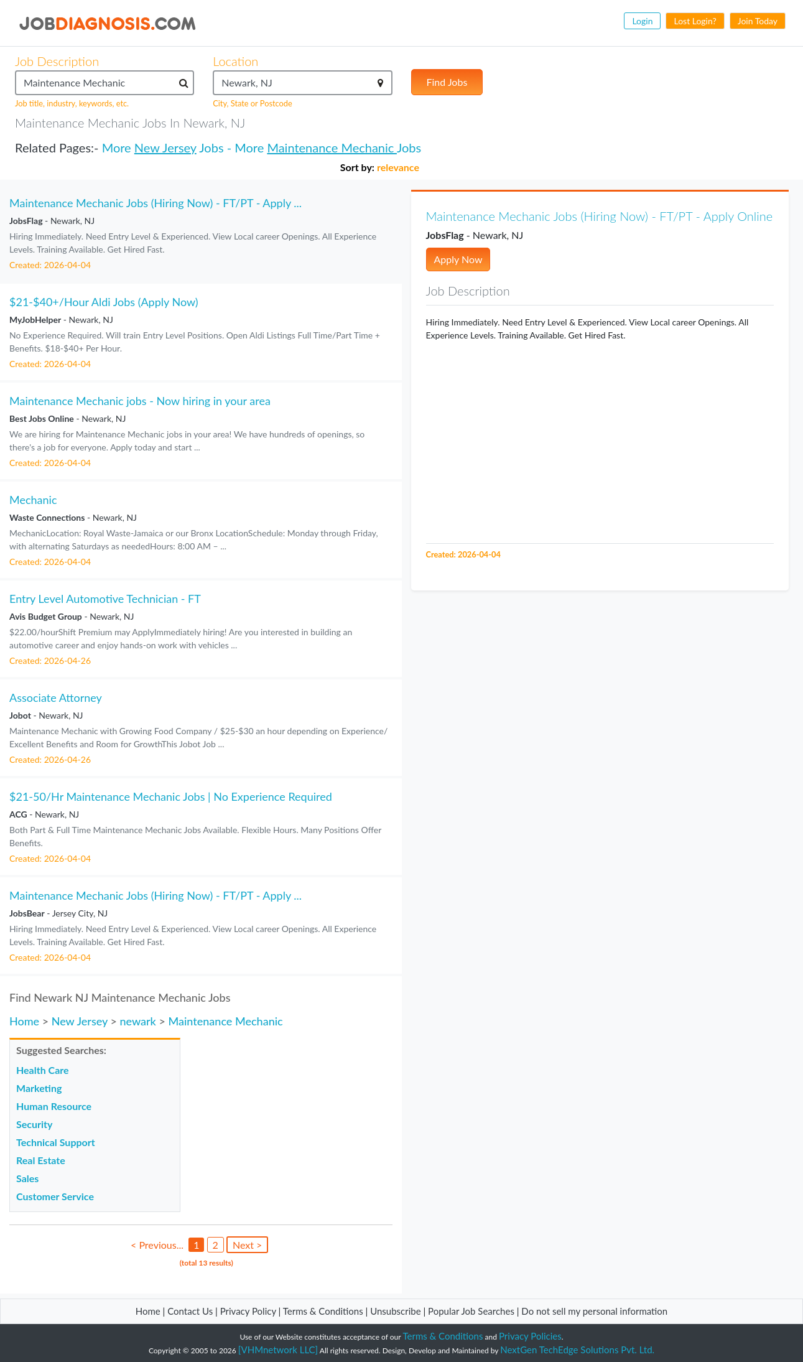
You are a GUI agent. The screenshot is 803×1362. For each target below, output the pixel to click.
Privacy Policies (530, 1335)
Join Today (757, 21)
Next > (247, 1245)
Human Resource (53, 1106)
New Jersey (165, 147)
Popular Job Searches (471, 1311)
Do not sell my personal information (594, 1311)
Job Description (57, 61)
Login (642, 21)
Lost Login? (695, 21)
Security (34, 1124)
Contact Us (190, 1311)
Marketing (39, 1088)
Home (24, 1021)
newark (137, 1021)
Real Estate (40, 1160)
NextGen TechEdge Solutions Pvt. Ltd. (577, 1349)
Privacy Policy (248, 1311)
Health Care (42, 1070)
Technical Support (55, 1142)
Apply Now (458, 259)
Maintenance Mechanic (332, 147)
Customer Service (55, 1196)
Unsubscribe (395, 1311)
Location (235, 61)
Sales (27, 1178)
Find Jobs (447, 82)
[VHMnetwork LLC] (278, 1349)
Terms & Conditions (324, 1311)
